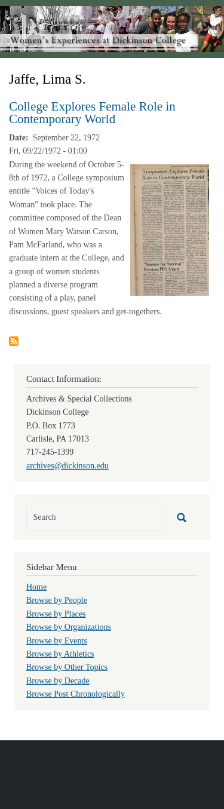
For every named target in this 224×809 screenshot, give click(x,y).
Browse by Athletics (60, 653)
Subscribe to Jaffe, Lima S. (14, 341)
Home (36, 587)
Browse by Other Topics (67, 667)
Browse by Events (56, 640)
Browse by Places (56, 613)
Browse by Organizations (68, 627)
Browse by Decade (58, 680)
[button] (169, 229)
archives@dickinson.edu (67, 465)
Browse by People (56, 600)
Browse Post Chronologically (75, 694)
